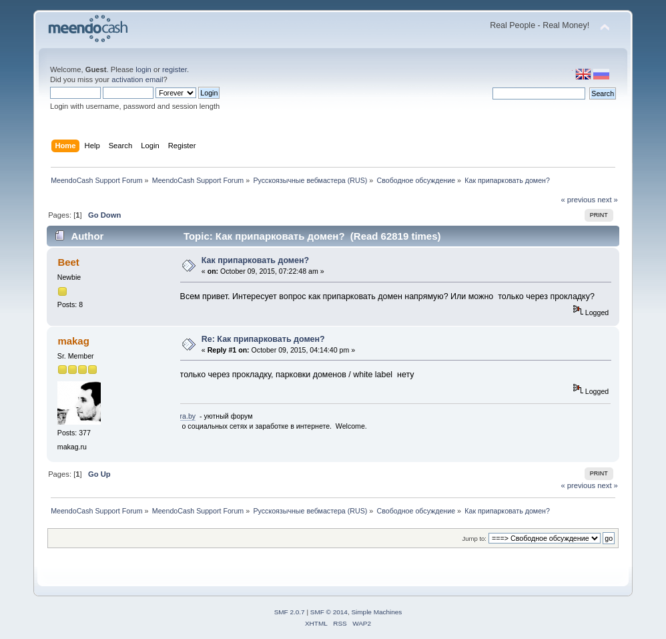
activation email (137, 79)
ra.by (188, 416)
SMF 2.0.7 (289, 612)
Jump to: (474, 538)
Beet (68, 262)
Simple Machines (376, 612)
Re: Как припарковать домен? (263, 339)
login (143, 69)
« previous (578, 200)
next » (607, 200)
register (174, 69)
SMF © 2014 (329, 612)
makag (73, 341)
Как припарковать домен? (255, 260)
